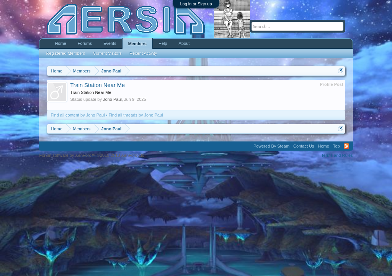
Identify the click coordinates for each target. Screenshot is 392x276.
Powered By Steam (271, 146)
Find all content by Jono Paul (78, 115)
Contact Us (303, 146)
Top (336, 146)
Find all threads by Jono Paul (136, 115)
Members (137, 43)
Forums (85, 43)
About (184, 43)
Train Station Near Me (97, 85)
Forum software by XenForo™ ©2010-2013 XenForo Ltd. (92, 155)
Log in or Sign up (196, 4)
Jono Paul (112, 99)
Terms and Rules (337, 155)
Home (60, 43)
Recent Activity (143, 53)
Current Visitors (107, 53)
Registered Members (65, 53)
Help (162, 43)
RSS (346, 146)
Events (109, 43)
